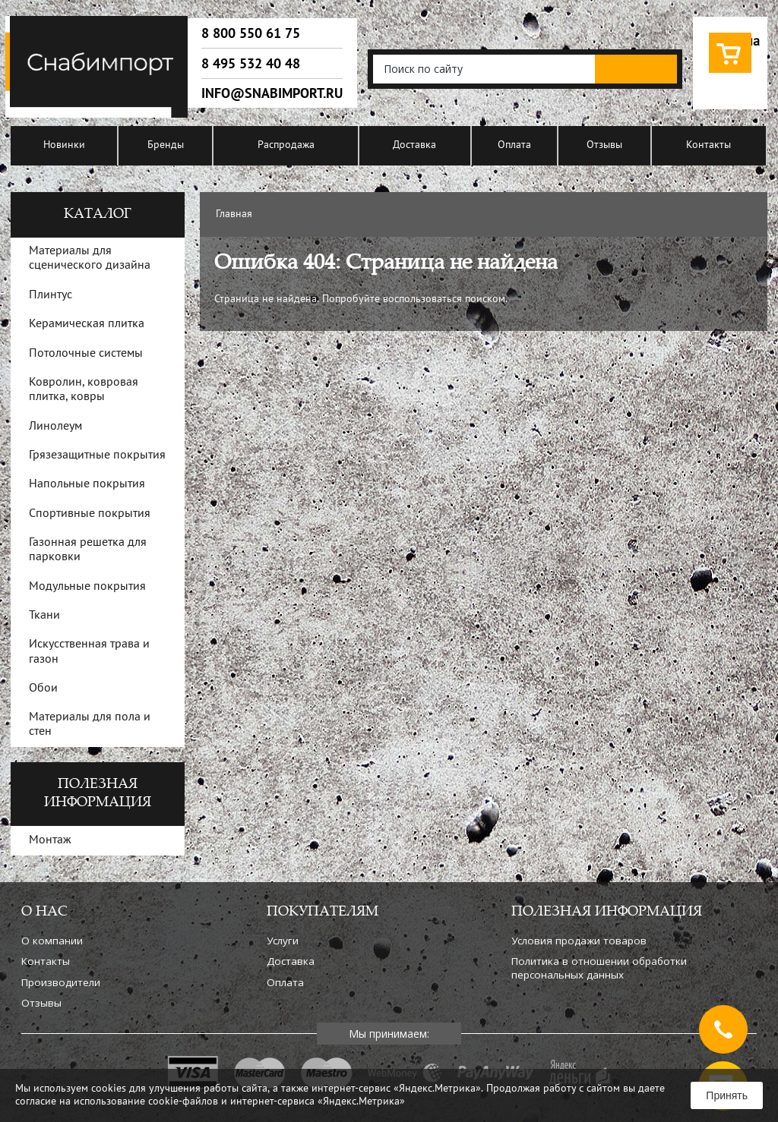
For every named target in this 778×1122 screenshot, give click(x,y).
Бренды (165, 145)
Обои (43, 688)
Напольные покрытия (87, 484)
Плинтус (50, 295)
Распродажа (286, 145)
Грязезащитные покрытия (97, 455)
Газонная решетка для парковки (88, 550)
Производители (60, 982)
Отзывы (604, 145)
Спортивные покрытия (89, 514)
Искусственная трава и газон (89, 651)
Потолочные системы (86, 353)
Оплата (514, 145)
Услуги (283, 940)
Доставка (414, 145)
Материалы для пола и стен (89, 724)
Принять (727, 1095)
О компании (52, 940)
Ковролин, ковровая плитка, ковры (83, 389)
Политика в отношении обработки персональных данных (599, 968)
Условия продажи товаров (579, 940)
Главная (234, 214)
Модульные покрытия (87, 586)
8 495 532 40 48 (250, 63)
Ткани (44, 615)
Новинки (64, 145)
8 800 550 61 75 (250, 33)
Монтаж (50, 840)
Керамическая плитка (86, 324)
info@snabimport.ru (272, 93)
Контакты (708, 145)
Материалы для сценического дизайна (89, 258)
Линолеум (55, 426)
